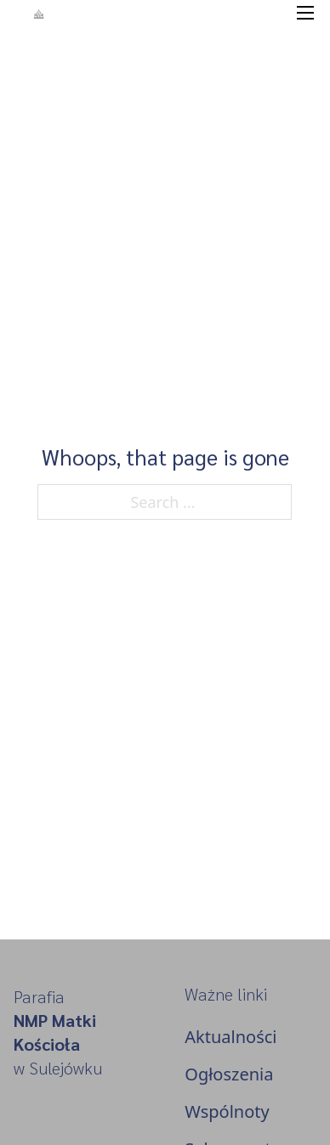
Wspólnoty (227, 1111)
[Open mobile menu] (305, 13)
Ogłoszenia (229, 1074)
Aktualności (230, 1036)
